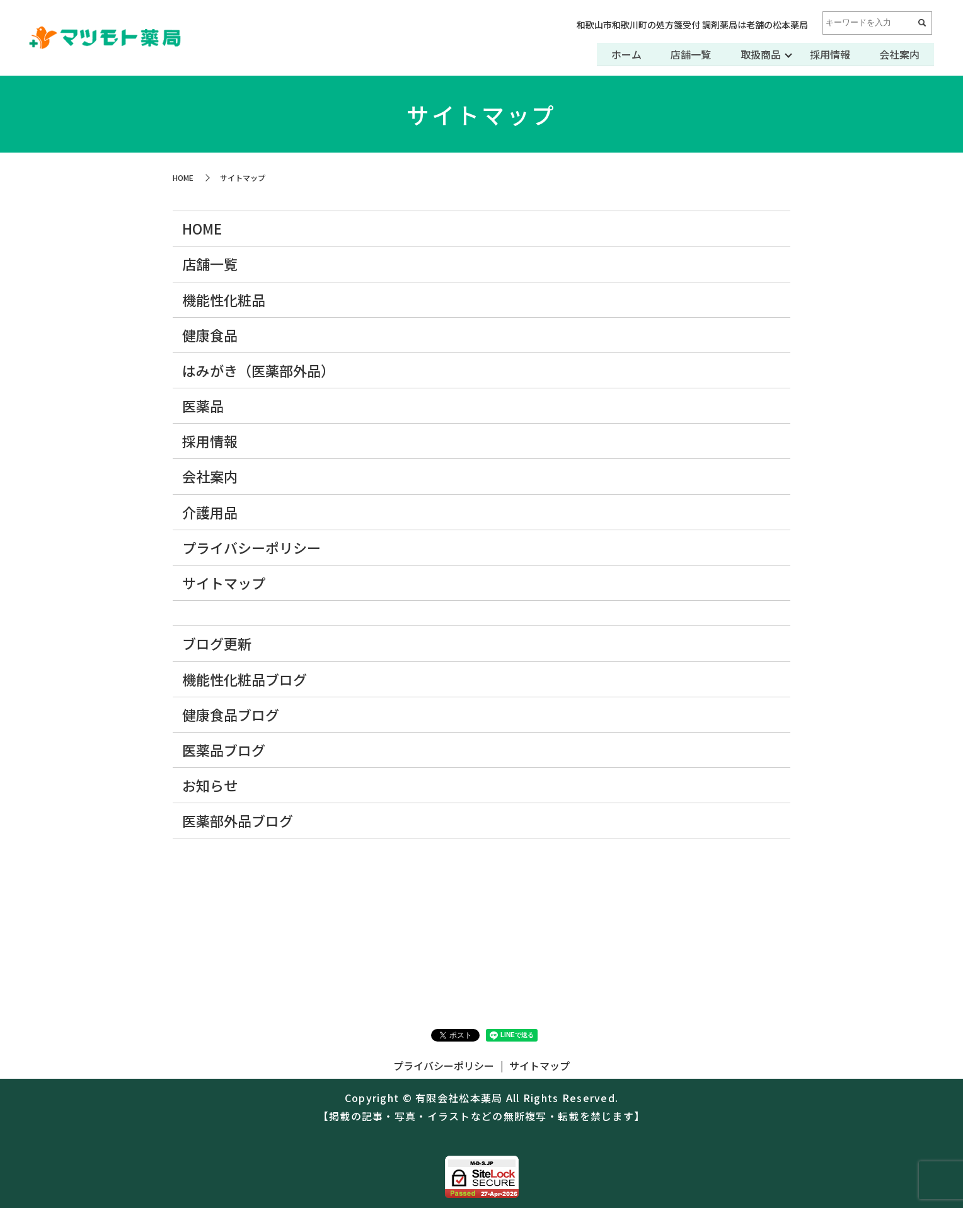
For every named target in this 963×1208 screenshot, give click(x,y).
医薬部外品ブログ (237, 820)
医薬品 (203, 405)
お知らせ (210, 785)
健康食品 (210, 335)
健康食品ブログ (230, 714)
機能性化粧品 (223, 299)
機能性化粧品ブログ (244, 679)
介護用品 (210, 512)
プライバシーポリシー (251, 547)
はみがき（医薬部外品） (258, 370)
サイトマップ (223, 582)
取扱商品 (757, 54)
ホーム (621, 54)
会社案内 (899, 54)
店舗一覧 (687, 54)
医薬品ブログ (223, 750)
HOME (183, 177)
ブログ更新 (216, 643)
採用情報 (828, 54)
